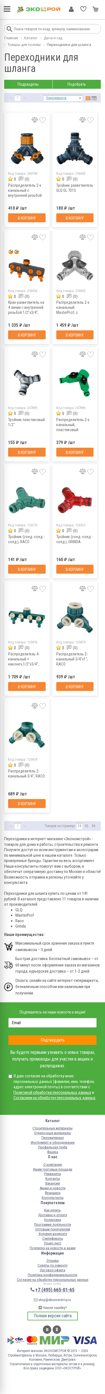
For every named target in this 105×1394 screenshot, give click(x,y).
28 (79, 826)
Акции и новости (53, 1188)
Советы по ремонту (52, 1265)
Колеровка (52, 1220)
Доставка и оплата (52, 1215)
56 (86, 826)
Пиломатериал (52, 1138)
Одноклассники (57, 1329)
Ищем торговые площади (52, 1169)
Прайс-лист (52, 1243)
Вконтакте (47, 1329)
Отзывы (52, 1260)
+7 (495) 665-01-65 (54, 1290)
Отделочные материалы (52, 1133)
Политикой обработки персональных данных (52, 1092)
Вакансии (52, 1183)
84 (93, 826)
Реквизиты (52, 1174)
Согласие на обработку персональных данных (52, 1280)
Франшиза (52, 1193)
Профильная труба (52, 1147)
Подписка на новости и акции (53, 1248)
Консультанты (53, 1197)
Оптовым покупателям (52, 1229)
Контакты (52, 1178)
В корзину (27, 218)
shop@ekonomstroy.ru (52, 1300)
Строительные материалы (52, 1128)
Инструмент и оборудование (52, 1142)
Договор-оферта (52, 1270)
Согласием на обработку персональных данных (54, 1097)
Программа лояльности (52, 1224)
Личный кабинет (71, 9)
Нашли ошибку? (52, 1308)
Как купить (52, 1210)
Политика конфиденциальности (52, 1275)
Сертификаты (52, 1238)
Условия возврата (52, 1234)
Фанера (52, 1152)
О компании (52, 1164)
